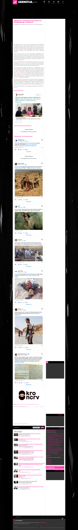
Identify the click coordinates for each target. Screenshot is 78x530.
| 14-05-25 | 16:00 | (28, 447)
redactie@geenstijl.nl (43, 522)
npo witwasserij (36, 404)
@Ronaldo (20, 483)
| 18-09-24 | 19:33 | (26, 489)
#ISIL (27, 275)
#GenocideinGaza (32, 145)
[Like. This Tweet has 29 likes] (16, 347)
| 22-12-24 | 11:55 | (29, 466)
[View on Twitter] (42, 140)
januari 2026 (49, 462)
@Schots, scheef (21, 447)
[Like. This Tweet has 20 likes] (16, 233)
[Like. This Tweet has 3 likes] (16, 150)
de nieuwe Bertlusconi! (29, 446)
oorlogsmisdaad (31, 404)
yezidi (18, 404)
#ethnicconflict (18, 145)
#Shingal (34, 275)
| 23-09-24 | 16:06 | (27, 483)
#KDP (30, 275)
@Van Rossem (16, 406)
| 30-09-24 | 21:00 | (26, 478)
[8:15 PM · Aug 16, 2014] (19, 300)
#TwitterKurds (22, 275)
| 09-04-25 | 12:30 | (27, 454)
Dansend (19, 72)
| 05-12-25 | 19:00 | (26, 436)
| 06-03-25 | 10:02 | (29, 460)
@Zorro (20, 436)
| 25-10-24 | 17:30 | (26, 472)
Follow (26, 141)
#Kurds (30, 143)
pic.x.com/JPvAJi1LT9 (31, 144)
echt (22, 74)
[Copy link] (25, 150)
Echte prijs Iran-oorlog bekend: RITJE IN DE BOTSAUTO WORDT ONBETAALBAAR (53, 453)
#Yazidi (20, 166)
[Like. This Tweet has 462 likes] (16, 383)
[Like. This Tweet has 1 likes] (16, 302)
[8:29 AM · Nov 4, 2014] (19, 230)
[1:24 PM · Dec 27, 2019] (19, 380)
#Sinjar (16, 276)
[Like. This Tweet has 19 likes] (16, 200)
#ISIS (16, 143)
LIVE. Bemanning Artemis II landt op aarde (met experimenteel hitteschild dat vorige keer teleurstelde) (54, 445)
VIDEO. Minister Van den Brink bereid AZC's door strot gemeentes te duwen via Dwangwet (55, 434)
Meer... (48, 464)
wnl (16, 404)
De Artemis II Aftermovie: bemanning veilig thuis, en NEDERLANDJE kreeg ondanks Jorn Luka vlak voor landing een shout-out (55, 436)
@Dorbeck (20, 441)
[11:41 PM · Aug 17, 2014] (19, 262)
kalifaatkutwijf (26, 404)
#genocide (24, 145)
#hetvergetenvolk (19, 362)
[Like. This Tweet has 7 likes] (16, 264)
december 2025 (49, 463)
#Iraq (35, 143)
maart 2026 (49, 460)
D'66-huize (17, 77)
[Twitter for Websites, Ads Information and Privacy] (42, 147)
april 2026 (48, 459)
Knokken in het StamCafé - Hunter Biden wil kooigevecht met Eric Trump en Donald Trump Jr (54, 448)
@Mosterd (20, 454)
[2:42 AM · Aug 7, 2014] (19, 197)
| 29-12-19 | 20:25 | (24, 406)
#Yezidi (27, 143)
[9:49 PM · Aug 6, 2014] (19, 147)
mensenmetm (21, 404)
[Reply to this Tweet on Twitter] (20, 150)
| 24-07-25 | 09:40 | (27, 441)
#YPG (37, 275)
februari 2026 (49, 461)
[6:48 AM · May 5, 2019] (19, 345)
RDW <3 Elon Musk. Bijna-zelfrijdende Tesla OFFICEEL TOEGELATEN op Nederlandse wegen (55, 439)
